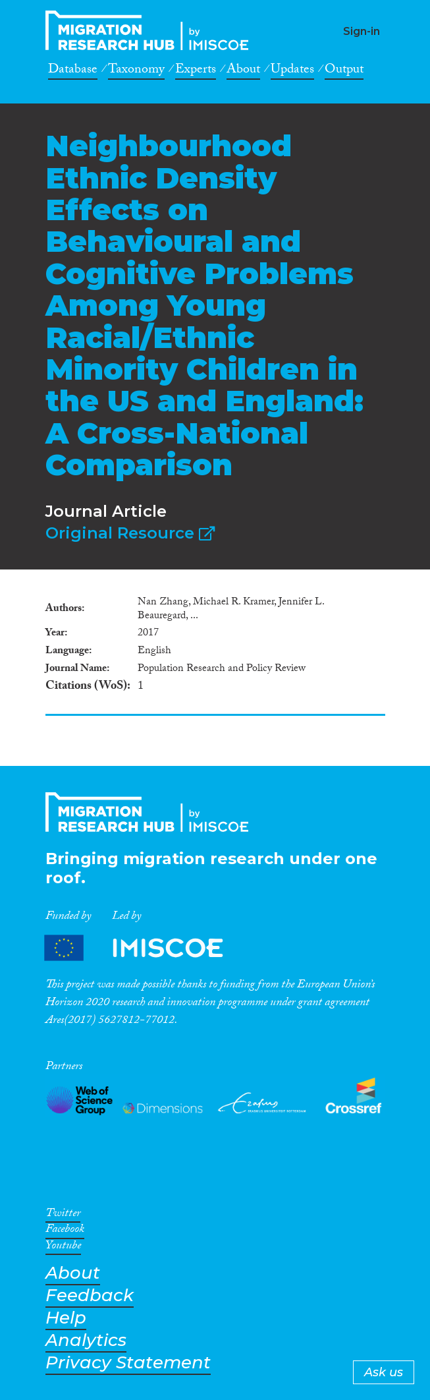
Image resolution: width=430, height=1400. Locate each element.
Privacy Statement (128, 1363)
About (243, 71)
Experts (195, 71)
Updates (292, 71)
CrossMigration (150, 30)
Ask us (383, 1372)
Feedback (89, 1295)
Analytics (85, 1340)
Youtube (63, 1248)
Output (344, 71)
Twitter (62, 1215)
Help (65, 1318)
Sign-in (361, 31)
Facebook (64, 1231)
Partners (145, 947)
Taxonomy (136, 71)
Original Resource (130, 532)
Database (72, 71)
